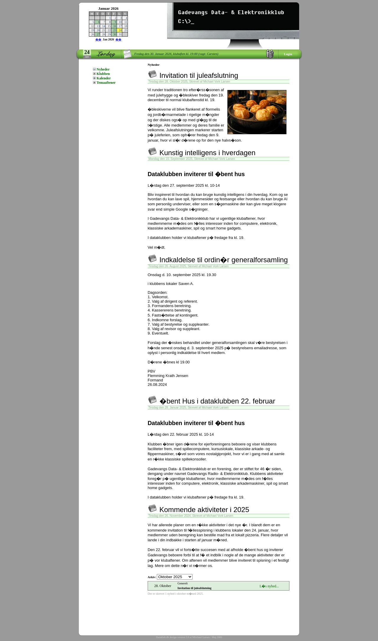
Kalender (102, 78)
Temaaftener (104, 83)
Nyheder (101, 69)
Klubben (101, 74)
